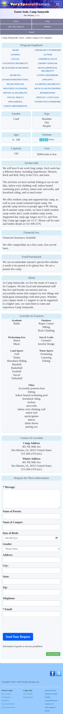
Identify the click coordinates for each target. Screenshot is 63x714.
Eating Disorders (47, 75)
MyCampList (50, 707)
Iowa (37, 15)
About (15, 21)
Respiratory (47, 93)
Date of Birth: (11, 533)
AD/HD (15, 50)
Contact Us (49, 704)
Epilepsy (47, 79)
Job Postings (28, 694)
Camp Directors (51, 700)
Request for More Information (31, 478)
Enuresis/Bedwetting (15, 79)
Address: (8, 554)
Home (47, 711)
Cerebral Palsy (47, 59)
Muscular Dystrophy (47, 88)
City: (6, 565)
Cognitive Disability (15, 63)
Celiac (15, 59)
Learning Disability (47, 84)
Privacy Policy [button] (53, 654)
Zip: (5, 587)
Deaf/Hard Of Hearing (15, 68)
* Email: (7, 609)
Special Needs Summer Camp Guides (51, 693)
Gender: (7, 544)
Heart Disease (15, 84)
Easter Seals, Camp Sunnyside (31, 11)
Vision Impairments (15, 106)
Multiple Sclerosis (15, 88)
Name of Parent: (12, 511)
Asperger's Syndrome (47, 50)
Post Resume (28, 697)
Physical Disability (15, 93)
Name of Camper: (13, 522)
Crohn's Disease (47, 63)
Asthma (15, 54)
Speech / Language (47, 97)
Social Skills (15, 97)
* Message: (9, 487)
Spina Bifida (15, 102)
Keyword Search (8, 704)
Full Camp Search (8, 707)
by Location (6, 694)
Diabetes (15, 75)
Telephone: (9, 598)
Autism (47, 54)
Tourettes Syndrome (48, 102)
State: (6, 576)
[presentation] (28, 624)
